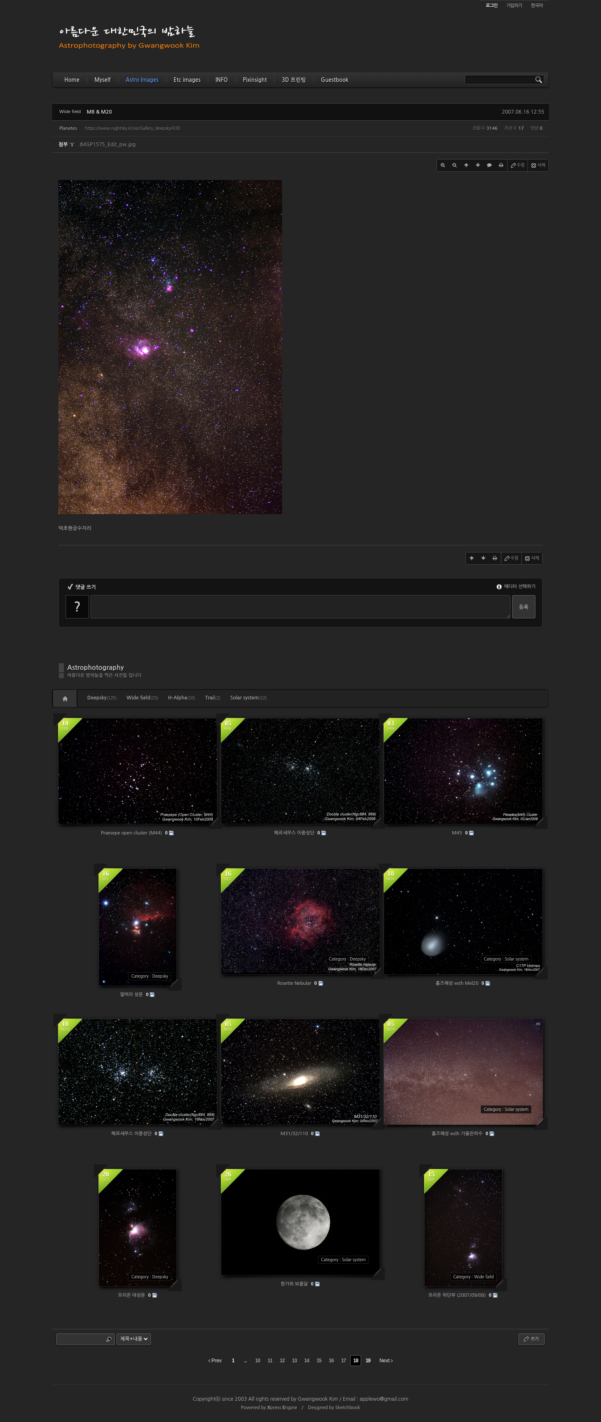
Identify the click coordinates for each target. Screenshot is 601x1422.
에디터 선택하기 (516, 586)
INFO (221, 80)
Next (386, 1361)
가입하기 (514, 5)
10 (257, 1361)
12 (282, 1361)
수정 (517, 165)
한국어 (537, 5)
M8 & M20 (99, 111)
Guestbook (334, 80)
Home (71, 80)
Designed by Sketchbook (334, 1407)
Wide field (142, 697)
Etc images (187, 80)
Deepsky (101, 697)
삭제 (537, 165)
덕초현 (65, 528)
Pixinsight (255, 80)
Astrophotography (95, 667)
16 (331, 1361)
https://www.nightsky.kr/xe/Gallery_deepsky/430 (132, 128)
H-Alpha (181, 697)
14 (306, 1361)
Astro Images (142, 80)
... (245, 1361)
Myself (102, 80)
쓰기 (530, 1339)
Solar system (248, 697)
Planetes (68, 128)
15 (318, 1361)
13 (294, 1361)
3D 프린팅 (294, 80)
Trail (212, 697)
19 (368, 1361)
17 (343, 1361)
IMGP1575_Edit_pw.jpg (108, 144)
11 (270, 1361)
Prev (215, 1361)
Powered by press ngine (269, 1407)
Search (109, 1339)
